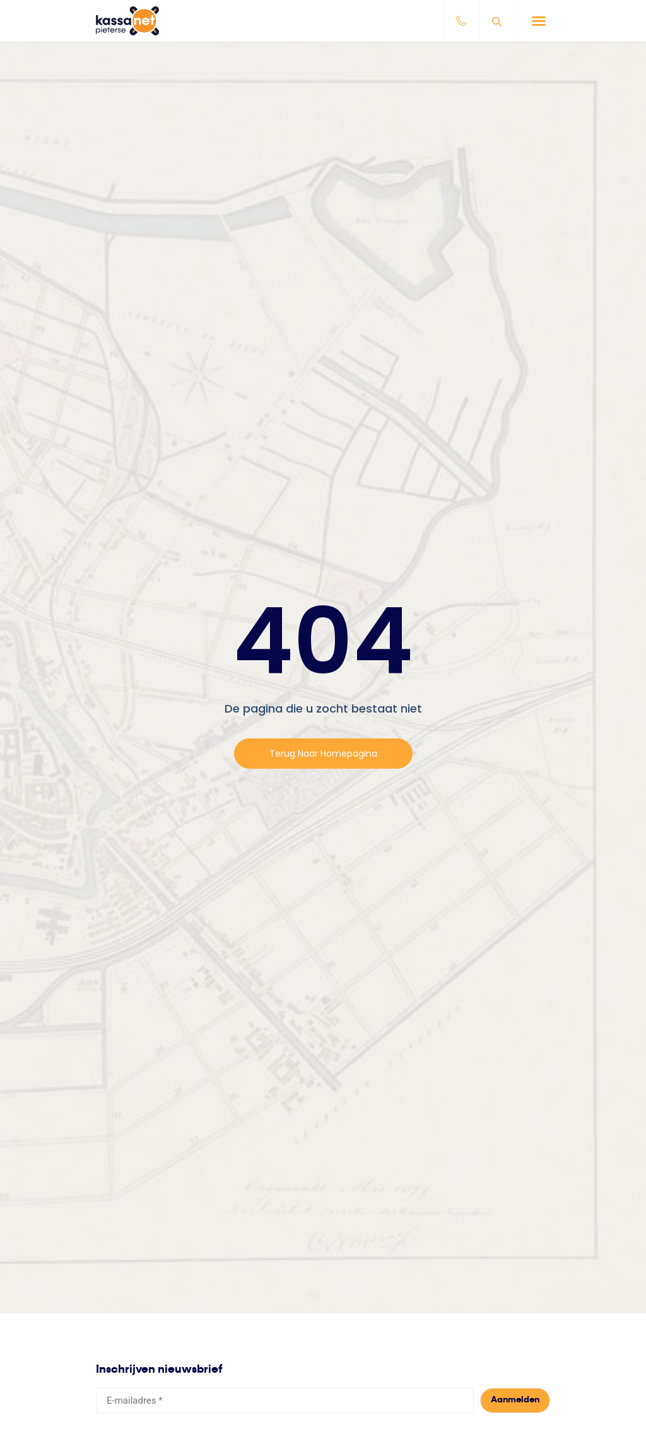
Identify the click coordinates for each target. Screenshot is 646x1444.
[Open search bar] (498, 21)
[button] (538, 20)
